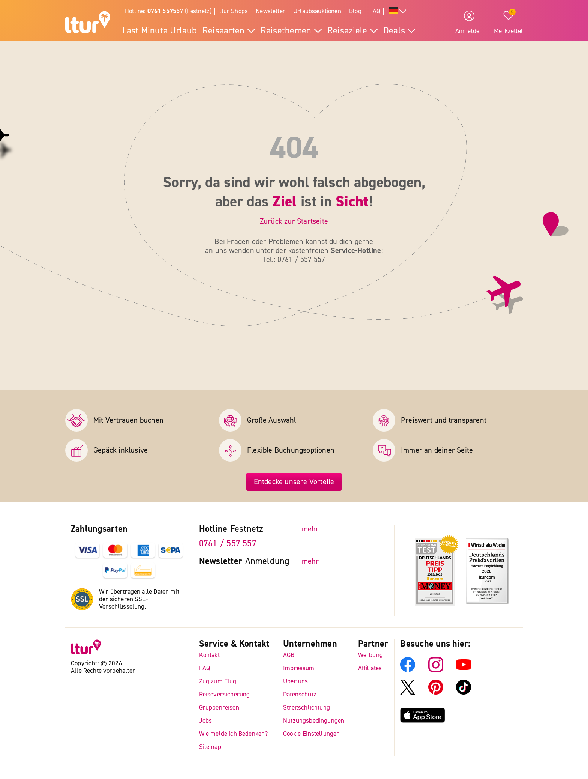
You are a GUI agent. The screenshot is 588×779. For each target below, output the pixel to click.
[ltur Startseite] (87, 23)
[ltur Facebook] (407, 670)
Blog (355, 11)
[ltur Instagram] (435, 670)
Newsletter (270, 11)
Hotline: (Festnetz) (168, 11)
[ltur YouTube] (463, 670)
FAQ (375, 11)
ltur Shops (233, 11)
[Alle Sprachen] (397, 11)
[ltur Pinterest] (435, 692)
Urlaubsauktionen (317, 11)
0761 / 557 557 (227, 543)
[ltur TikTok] (463, 692)
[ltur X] (407, 692)
